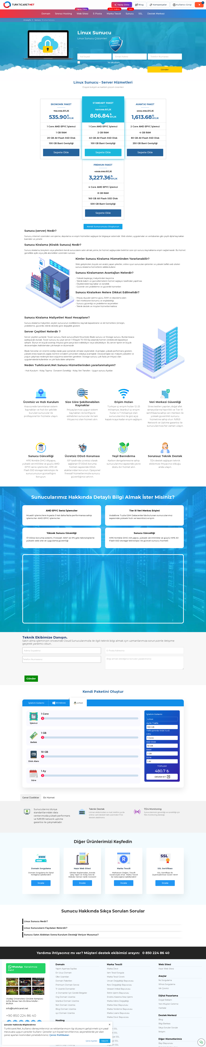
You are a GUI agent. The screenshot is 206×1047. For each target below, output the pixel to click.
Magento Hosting (64, 972)
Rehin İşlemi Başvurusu (118, 932)
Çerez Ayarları (91, 1041)
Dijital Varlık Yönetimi (168, 987)
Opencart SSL (113, 992)
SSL (141, 13)
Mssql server (61, 996)
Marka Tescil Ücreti (115, 916)
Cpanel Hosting (63, 980)
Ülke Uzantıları (62, 916)
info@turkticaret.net (17, 947)
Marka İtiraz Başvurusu (117, 944)
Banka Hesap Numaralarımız (19, 1003)
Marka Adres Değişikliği (118, 940)
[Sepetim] (199, 4)
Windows (59, 642)
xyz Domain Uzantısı (65, 952)
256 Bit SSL (112, 968)
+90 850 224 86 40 (21, 955)
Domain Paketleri (64, 920)
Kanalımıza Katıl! (21, 908)
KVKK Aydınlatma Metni (94, 62)
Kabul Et (105, 1041)
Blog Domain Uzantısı (66, 948)
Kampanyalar (158, 4)
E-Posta (97, 13)
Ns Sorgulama (165, 920)
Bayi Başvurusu (166, 982)
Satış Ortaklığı (165, 995)
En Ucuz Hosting (64, 964)
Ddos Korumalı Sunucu (66, 1004)
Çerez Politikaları (59, 1035)
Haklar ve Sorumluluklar (17, 993)
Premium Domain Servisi (67, 924)
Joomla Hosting (63, 968)
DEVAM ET (162, 716)
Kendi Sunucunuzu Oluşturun (103, 166)
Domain (45, 13)
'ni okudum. (98, 62)
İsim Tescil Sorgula (115, 912)
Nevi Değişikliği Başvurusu (119, 924)
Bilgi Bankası (164, 963)
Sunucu (130, 12)
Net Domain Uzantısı (65, 944)
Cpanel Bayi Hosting (65, 984)
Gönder (165, 69)
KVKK (8, 996)
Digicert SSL (113, 984)
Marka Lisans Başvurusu (118, 952)
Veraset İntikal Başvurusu (118, 928)
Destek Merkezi (156, 13)
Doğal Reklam (165, 939)
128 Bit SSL (112, 972)
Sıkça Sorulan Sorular (168, 967)
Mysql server (61, 1000)
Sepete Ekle (45, 152)
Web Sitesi (82, 12)
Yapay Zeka (121, 4)
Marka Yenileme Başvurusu (119, 948)
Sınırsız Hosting (63, 13)
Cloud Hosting (62, 976)
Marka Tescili (114, 12)
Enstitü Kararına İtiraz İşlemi (120, 936)
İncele (41, 822)
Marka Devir (112, 908)
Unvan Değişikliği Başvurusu (120, 920)
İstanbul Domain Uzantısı (67, 940)
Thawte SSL (112, 988)
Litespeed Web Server (66, 1012)
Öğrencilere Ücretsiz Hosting (172, 991)
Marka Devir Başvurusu (118, 956)
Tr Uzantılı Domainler (65, 928)
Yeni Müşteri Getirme (168, 943)
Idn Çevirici (164, 928)
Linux (78, 642)
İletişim (162, 971)
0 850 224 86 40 (155, 892)
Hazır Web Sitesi (166, 908)
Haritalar (162, 947)
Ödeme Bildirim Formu (17, 1000)
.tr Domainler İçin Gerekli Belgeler (71, 932)
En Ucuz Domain (64, 912)
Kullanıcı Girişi (182, 4)
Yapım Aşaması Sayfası (66, 908)
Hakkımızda (11, 989)
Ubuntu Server (62, 1008)
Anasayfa (27, 20)
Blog (139, 4)
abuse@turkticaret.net (180, 1043)
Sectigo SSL (112, 980)
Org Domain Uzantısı (65, 936)
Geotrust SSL (113, 976)
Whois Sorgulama (167, 924)
